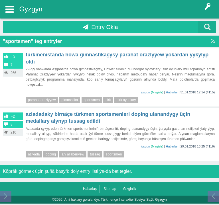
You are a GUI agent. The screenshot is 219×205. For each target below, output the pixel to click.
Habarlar (172, 92)
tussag (95, 154)
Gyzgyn (30, 9)
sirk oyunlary (126, 100)
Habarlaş (90, 189)
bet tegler (121, 171)
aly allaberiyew (73, 154)
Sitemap (110, 189)
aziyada (34, 154)
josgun (145, 92)
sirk (108, 100)
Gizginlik (129, 189)
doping (51, 154)
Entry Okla (104, 27)
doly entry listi (84, 171)
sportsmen (92, 100)
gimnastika (70, 100)
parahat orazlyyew (42, 100)
